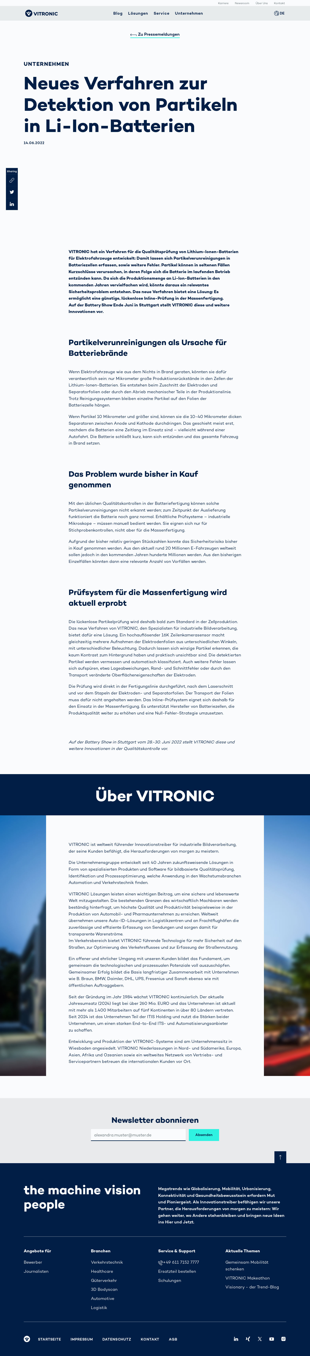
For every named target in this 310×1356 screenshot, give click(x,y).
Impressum (82, 1339)
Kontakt (279, 3)
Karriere (223, 3)
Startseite (49, 1339)
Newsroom (242, 3)
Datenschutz (116, 1339)
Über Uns (262, 3)
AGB (173, 1339)
